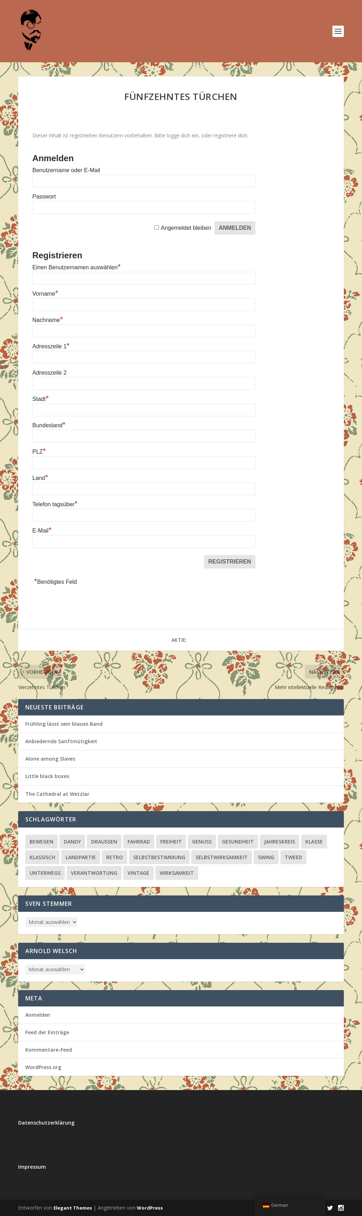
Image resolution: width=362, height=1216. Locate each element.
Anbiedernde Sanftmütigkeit (61, 741)
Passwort (44, 197)
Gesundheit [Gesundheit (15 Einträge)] (238, 841)
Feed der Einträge (47, 1032)
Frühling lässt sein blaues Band (64, 723)
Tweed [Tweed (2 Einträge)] (293, 857)
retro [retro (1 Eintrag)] (114, 857)
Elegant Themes (72, 1208)
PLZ (39, 452)
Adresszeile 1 (51, 346)
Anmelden (37, 1014)
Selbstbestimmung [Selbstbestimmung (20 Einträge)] (159, 857)
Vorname (45, 294)
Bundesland (49, 425)
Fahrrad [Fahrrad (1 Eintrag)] (139, 841)
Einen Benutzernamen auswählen (76, 267)
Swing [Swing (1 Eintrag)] (266, 857)
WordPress (150, 1208)
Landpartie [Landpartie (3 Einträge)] (81, 857)
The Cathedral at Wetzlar (57, 794)
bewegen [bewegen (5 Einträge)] (41, 841)
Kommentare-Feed (48, 1049)
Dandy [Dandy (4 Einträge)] (72, 841)
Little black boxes (47, 776)
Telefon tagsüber (55, 504)
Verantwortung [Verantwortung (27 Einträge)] (94, 872)
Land (40, 478)
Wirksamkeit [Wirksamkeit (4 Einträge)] (177, 872)
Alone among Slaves (50, 758)
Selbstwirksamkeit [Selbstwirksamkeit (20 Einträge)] (222, 857)
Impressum (32, 1166)
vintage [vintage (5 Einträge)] (138, 872)
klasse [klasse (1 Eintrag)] (314, 841)
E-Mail (42, 531)
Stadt (40, 399)
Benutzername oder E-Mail (66, 170)
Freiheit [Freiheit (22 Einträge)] (171, 841)
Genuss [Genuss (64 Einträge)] (202, 841)
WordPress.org (43, 1067)
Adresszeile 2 (49, 373)
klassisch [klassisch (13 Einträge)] (42, 857)
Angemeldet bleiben (186, 228)
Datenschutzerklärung (46, 1122)
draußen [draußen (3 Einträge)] (104, 841)
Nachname (47, 320)
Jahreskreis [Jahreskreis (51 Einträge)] (279, 841)
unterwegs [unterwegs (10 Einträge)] (45, 872)
